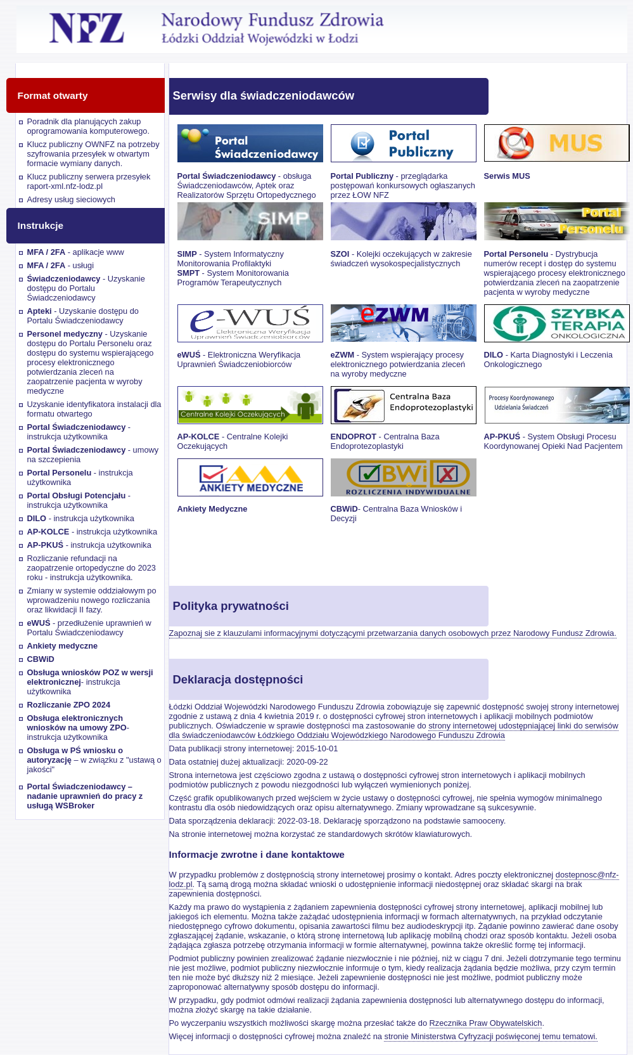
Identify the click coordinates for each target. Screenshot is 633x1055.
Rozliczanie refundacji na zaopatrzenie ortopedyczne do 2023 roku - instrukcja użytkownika (91, 567)
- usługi (60, 265)
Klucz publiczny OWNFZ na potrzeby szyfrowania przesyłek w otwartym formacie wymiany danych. (93, 153)
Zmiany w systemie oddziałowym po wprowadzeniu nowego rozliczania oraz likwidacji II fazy (92, 600)
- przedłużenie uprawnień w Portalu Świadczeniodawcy (89, 627)
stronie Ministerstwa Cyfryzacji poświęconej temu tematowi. (490, 1036)
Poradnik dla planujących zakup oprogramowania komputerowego (87, 126)
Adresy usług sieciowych (71, 199)
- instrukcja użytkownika (79, 431)
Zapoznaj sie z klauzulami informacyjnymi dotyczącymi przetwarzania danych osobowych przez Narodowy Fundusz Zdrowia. (393, 633)
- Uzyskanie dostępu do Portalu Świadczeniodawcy (86, 288)
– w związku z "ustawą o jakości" (94, 760)
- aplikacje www (75, 252)
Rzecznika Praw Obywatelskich (486, 1023)
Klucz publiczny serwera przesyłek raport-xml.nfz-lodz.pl (89, 181)
